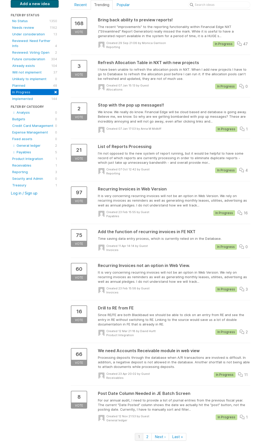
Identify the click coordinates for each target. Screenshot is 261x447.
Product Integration (34, 158)
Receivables (34, 165)
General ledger (34, 145)
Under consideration (34, 34)
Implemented (34, 98)
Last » (177, 436)
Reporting (34, 171)
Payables (34, 152)
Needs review (34, 27)
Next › (160, 436)
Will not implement (34, 72)
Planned (34, 85)
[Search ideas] (219, 5)
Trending (101, 4)
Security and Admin (34, 178)
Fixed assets (34, 138)
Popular (123, 4)
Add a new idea (35, 3)
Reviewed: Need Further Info (34, 43)
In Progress (34, 91)
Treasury (34, 185)
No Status (34, 20)
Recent (80, 4)
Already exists (34, 65)
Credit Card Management (34, 125)
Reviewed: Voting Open (34, 52)
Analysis (34, 112)
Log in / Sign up (24, 193)
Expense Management (34, 132)
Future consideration (34, 59)
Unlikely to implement (34, 78)
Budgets (34, 119)
